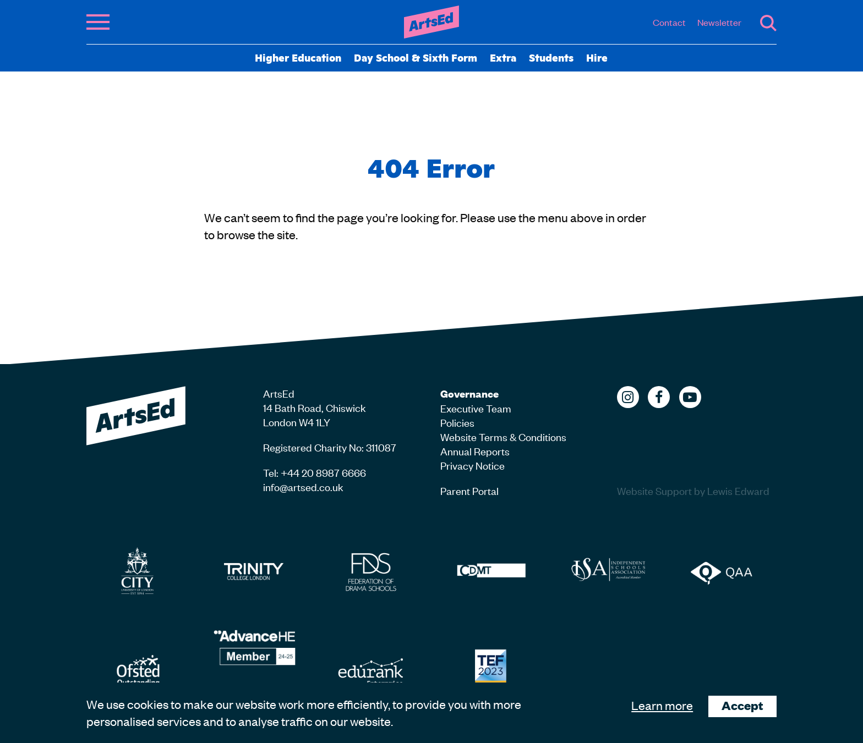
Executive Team (475, 408)
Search (768, 23)
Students (551, 57)
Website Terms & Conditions (503, 436)
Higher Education (298, 57)
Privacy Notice (472, 465)
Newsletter (719, 22)
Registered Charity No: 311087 (329, 447)
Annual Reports (475, 451)
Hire (597, 57)
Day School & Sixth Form (415, 57)
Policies (457, 422)
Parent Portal (469, 490)
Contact (669, 22)
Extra (503, 57)
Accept (742, 705)
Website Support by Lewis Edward (693, 490)
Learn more (662, 705)
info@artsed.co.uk (303, 486)
